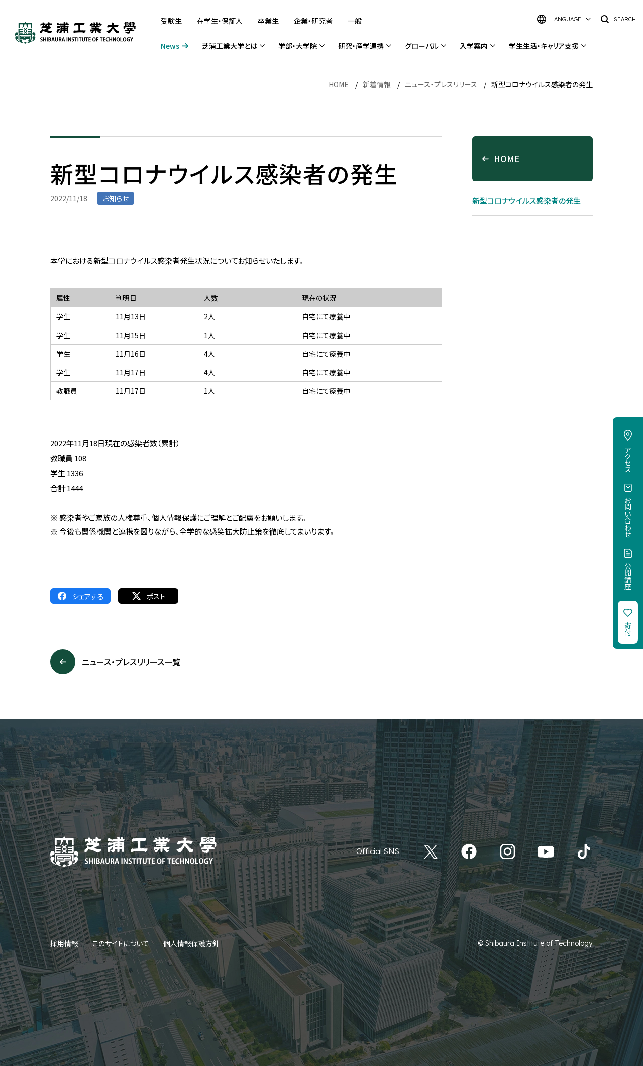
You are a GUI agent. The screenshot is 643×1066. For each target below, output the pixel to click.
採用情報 (64, 943)
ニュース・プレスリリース (441, 84)
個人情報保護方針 (191, 943)
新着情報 (377, 84)
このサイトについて (120, 943)
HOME (339, 84)
